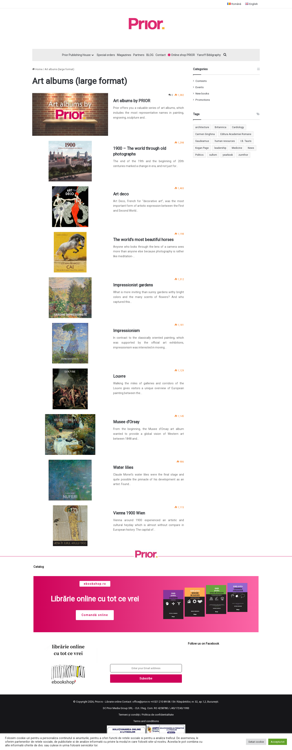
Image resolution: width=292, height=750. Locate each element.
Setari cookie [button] (256, 741)
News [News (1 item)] (251, 148)
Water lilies (123, 467)
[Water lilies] (70, 480)
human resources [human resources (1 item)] (225, 141)
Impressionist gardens (133, 285)
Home (37, 69)
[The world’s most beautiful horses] (70, 252)
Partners (138, 55)
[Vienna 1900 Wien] (70, 525)
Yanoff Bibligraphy (209, 55)
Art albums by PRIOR (131, 100)
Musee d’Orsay (126, 421)
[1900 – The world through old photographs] (70, 161)
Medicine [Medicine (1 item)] (237, 148)
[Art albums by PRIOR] (70, 114)
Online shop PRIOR (181, 55)
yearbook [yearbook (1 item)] (228, 154)
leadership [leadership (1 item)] (220, 148)
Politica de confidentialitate (158, 714)
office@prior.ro (141, 701)
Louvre (119, 376)
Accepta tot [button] (277, 741)
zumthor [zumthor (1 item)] (243, 154)
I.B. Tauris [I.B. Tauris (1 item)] (245, 141)
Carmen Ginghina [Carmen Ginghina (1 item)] (205, 134)
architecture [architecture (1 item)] (202, 127)
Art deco (121, 194)
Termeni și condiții (129, 714)
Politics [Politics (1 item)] (199, 154)
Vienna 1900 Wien (129, 513)
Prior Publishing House (76, 55)
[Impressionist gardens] (70, 297)
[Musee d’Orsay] (70, 434)
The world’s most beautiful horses (143, 239)
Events (199, 87)
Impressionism (126, 330)
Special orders (106, 55)
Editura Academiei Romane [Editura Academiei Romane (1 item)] (235, 134)
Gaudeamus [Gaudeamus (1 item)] (202, 141)
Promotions (202, 99)
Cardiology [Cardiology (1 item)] (238, 127)
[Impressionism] (70, 343)
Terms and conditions (146, 721)
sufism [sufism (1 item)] (213, 154)
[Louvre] (70, 389)
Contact (161, 55)
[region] (146, 604)
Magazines (124, 55)
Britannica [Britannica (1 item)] (220, 127)
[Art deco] (70, 206)
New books (202, 93)
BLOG (150, 55)
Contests (201, 80)
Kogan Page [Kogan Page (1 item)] (202, 148)
